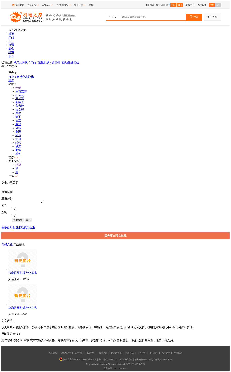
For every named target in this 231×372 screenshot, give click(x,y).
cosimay (20, 94)
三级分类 (7, 198)
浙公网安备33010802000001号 (75, 359)
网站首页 (53, 353)
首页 (11, 33)
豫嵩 (18, 146)
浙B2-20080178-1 (110, 359)
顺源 (18, 124)
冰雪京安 (21, 91)
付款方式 (129, 353)
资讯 (11, 44)
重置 (28, 220)
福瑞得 (19, 109)
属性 (4, 205)
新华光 (19, 102)
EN (217, 5)
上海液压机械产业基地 (22, 307)
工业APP (47, 5)
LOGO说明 (66, 353)
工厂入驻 (212, 17)
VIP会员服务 (63, 5)
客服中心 (190, 5)
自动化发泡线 (70, 62)
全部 (18, 87)
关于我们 (79, 353)
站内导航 (166, 353)
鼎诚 (18, 127)
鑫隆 (18, 131)
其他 (18, 153)
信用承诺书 (116, 353)
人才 (11, 55)
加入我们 (154, 353)
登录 (173, 5)
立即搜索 (17, 220)
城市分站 (79, 5)
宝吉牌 (19, 105)
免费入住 (7, 244)
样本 (11, 52)
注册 (180, 5)
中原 (18, 138)
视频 (91, 5)
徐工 (18, 116)
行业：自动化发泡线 (21, 76)
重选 (11, 80)
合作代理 (202, 5)
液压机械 (43, 62)
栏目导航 (33, 5)
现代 (18, 142)
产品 (11, 37)
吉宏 (18, 120)
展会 (11, 48)
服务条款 (103, 353)
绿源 (18, 135)
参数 (4, 212)
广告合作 (141, 353)
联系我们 (91, 353)
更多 (4, 227)
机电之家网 (21, 62)
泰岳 (18, 113)
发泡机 (56, 62)
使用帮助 (178, 353)
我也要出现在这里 (115, 235)
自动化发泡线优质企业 (21, 227)
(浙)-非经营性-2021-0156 (160, 359)
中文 (212, 5)
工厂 (11, 41)
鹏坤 (18, 150)
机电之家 (20, 5)
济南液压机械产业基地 (22, 272)
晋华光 (19, 98)
